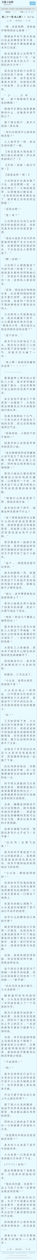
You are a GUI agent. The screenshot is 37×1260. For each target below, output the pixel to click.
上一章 (9, 21)
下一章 (27, 21)
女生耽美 (11, 9)
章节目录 (18, 21)
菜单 (32, 3)
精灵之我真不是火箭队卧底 (23, 9)
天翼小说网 (4, 9)
